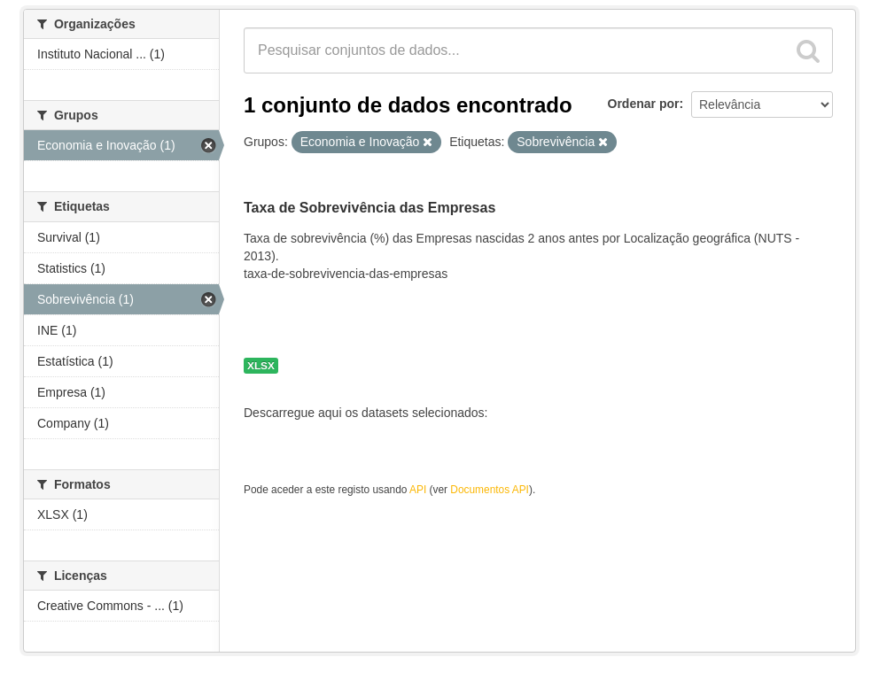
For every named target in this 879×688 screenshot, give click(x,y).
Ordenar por (644, 104)
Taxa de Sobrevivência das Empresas (369, 207)
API (417, 489)
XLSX (261, 365)
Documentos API (489, 489)
